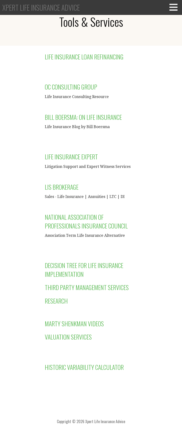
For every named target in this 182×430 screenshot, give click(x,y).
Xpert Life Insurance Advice (41, 7)
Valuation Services (68, 336)
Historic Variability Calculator (84, 367)
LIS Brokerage (61, 187)
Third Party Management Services (87, 287)
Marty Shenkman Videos (74, 323)
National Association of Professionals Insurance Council (86, 221)
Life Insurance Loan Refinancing (84, 56)
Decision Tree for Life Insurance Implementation (84, 269)
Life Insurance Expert (71, 156)
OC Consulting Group (71, 86)
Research (56, 300)
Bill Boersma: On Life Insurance (83, 117)
